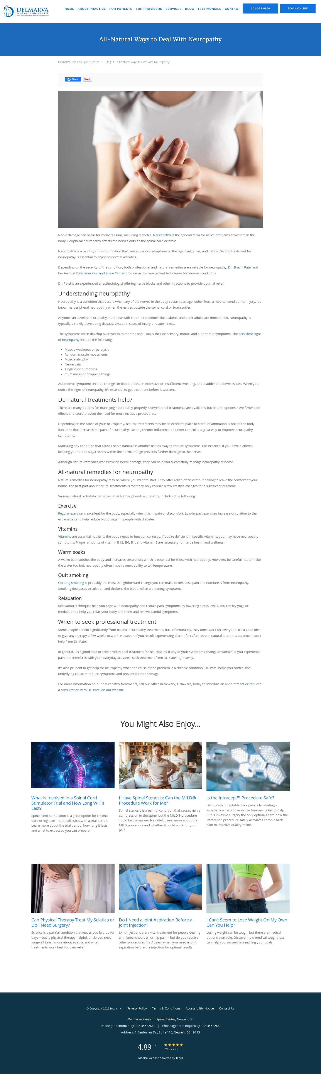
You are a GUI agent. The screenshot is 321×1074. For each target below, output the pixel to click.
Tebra (179, 1058)
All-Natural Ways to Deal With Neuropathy (143, 62)
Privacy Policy (137, 1008)
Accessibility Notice (200, 1008)
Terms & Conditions (166, 1008)
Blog (108, 62)
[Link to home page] (25, 11)
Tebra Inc (116, 1008)
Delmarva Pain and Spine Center (78, 62)
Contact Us (227, 1008)
